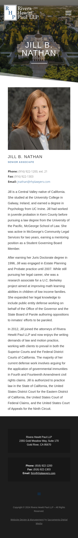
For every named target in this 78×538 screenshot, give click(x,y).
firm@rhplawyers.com (43, 473)
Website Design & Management (27, 519)
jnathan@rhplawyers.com (33, 182)
